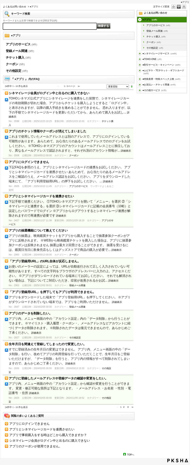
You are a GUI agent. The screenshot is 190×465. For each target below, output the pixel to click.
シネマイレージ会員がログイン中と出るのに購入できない (49, 93)
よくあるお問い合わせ (14, 6)
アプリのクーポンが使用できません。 (35, 446)
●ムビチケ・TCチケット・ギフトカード (163, 72)
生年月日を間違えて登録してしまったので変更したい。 (47, 344)
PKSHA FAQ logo (177, 460)
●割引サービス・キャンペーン (161, 64)
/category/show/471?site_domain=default (140, 90)
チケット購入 (156, 36)
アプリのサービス (158, 25)
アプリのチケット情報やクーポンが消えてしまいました (47, 131)
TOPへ (130, 454)
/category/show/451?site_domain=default (140, 53)
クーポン (153, 42)
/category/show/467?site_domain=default (140, 84)
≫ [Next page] (132, 407)
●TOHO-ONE (152, 59)
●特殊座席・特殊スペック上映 (161, 79)
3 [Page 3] (128, 407)
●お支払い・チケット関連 (159, 84)
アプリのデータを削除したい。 (30, 313)
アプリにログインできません (29, 162)
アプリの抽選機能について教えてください (38, 230)
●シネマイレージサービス (159, 53)
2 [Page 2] (123, 407)
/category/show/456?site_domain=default (140, 65)
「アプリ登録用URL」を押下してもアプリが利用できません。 (52, 292)
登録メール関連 (157, 31)
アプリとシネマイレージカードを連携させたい (41, 196)
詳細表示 (126, 150)
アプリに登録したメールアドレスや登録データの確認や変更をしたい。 (58, 378)
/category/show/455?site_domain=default (140, 59)
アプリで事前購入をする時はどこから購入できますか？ (48, 435)
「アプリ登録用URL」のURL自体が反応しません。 (44, 261)
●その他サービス (154, 90)
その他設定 (154, 47)
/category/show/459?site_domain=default (140, 70)
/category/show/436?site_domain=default (140, 19)
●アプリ (149, 19)
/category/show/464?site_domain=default (140, 79)
